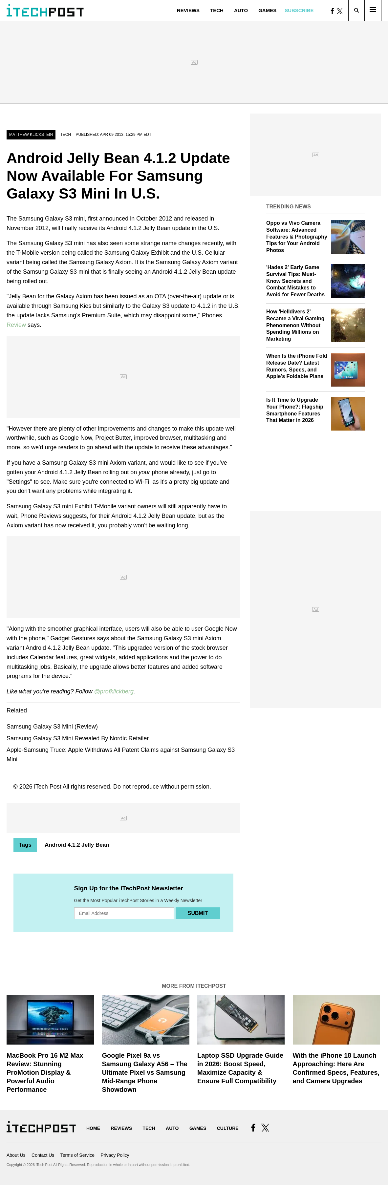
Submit (198, 913)
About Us (16, 1155)
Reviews (188, 10)
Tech (217, 10)
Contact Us (43, 1155)
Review (16, 325)
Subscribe (299, 10)
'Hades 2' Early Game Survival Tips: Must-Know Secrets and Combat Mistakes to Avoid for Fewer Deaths (295, 281)
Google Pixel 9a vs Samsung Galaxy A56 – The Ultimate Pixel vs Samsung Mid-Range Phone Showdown (144, 1072)
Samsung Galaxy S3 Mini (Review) (52, 726)
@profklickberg (114, 691)
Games (267, 10)
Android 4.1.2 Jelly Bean (77, 845)
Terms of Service (77, 1155)
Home (93, 1128)
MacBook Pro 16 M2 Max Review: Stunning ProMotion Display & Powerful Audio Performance (45, 1072)
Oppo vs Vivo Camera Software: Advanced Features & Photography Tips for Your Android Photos (296, 236)
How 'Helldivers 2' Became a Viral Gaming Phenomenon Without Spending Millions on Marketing (295, 325)
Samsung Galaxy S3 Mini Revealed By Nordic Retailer (78, 738)
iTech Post (47, 786)
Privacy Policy (114, 1155)
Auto (241, 10)
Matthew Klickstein (31, 134)
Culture (228, 1128)
